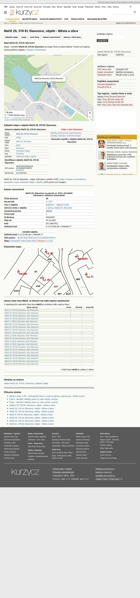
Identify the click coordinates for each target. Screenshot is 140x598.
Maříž (18, 145)
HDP (63, 443)
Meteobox (125, 2)
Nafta (69, 456)
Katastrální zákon (104, 75)
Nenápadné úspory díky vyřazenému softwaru (118, 168)
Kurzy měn (38, 7)
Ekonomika (56, 443)
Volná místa (38, 443)
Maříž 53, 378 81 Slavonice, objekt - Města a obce (31, 411)
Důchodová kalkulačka (12, 440)
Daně (78, 458)
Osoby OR (120, 97)
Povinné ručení (9, 458)
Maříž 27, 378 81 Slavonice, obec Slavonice (21, 310)
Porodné (41, 453)
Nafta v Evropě (57, 458)
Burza (54, 437)
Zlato (54, 7)
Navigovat (20, 170)
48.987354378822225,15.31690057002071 (36, 238)
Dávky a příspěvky (35, 450)
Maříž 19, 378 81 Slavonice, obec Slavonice (21, 353)
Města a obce (81, 437)
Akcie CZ (19, 7)
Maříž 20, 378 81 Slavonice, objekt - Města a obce (31, 408)
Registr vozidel (105, 440)
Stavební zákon (81, 455)
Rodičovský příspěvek (12, 449)
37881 (18, 138)
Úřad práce (32, 446)
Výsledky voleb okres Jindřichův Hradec (65, 136)
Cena (107, 437)
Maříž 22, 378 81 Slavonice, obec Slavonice (21, 327)
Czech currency (105, 455)
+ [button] (90, 113)
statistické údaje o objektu (31, 182)
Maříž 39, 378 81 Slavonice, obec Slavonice (21, 338)
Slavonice (20, 148)
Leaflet (7, 120)
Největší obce (29, 19)
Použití (99, 479)
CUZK (66, 205)
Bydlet (131, 2)
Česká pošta (77, 19)
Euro (38, 440)
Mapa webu (109, 448)
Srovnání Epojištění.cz (106, 84)
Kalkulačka (89, 7)
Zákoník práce (81, 452)
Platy (43, 446)
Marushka (31, 241)
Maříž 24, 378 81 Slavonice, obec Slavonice (21, 347)
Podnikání (80, 434)
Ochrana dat (58, 469)
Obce (104, 105)
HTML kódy (114, 479)
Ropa (54, 456)
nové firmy (34, 37)
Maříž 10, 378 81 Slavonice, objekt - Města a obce (31, 421)
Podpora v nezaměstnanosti (38, 456)
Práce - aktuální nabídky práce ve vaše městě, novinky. (33, 399)
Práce (104, 7)
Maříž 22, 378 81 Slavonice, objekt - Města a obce (31, 418)
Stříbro (70, 453)
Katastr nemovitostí (105, 72)
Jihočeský (20, 154)
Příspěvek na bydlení (11, 446)
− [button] (90, 117)
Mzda (39, 446)
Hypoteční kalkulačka (11, 455)
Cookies (68, 469)
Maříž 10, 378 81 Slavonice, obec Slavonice (21, 361)
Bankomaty (39, 434)
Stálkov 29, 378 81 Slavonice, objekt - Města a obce (32, 405)
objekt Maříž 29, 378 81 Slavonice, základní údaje (26, 383)
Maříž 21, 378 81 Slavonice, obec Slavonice (21, 330)
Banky (30, 434)
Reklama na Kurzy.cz (105, 469)
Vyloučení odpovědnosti (63, 472)
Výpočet (17, 434)
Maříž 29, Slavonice (23, 141)
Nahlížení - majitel (54, 205)
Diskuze (116, 7)
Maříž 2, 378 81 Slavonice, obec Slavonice (21, 336)
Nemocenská (32, 453)
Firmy (106, 97)
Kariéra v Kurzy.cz (104, 472)
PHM (59, 456)
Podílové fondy (65, 440)
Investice (55, 434)
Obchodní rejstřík (103, 2)
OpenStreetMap (17, 120)
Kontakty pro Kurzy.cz (105, 475)
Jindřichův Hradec (23, 151)
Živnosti (112, 97)
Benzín (64, 456)
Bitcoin (59, 7)
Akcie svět (28, 7)
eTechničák (110, 442)
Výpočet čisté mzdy (11, 437)
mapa (23, 37)
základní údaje (11, 37)
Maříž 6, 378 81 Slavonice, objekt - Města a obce (31, 414)
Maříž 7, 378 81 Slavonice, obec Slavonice (21, 321)
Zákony (97, 7)
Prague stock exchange (108, 458)
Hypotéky (67, 7)
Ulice (109, 105)
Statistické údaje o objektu (26, 156)
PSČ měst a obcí (104, 69)
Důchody (31, 459)
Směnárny (31, 440)
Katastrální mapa (18, 241)
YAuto (119, 2)
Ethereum (71, 446)
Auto (101, 437)
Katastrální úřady (82, 443)
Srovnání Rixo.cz (104, 87)
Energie (81, 7)
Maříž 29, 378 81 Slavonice (34, 23)
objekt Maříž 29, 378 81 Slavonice (114, 52)
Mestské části (127, 105)
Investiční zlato (61, 453)
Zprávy (12, 7)
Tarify (74, 7)
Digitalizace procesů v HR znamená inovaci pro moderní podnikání (121, 158)
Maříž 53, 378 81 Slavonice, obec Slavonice (21, 313)
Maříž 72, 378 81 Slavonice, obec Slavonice (21, 316)
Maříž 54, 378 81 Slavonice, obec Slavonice (21, 319)
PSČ (66, 19)
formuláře (84, 458)
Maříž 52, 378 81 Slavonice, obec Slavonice (21, 355)
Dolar (43, 440)
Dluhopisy (55, 440)
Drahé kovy (56, 449)
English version (106, 452)
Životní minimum (10, 452)
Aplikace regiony (105, 66)
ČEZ (59, 437)
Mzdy (67, 443)
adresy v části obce (72, 37)
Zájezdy (112, 2)
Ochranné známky (82, 446)
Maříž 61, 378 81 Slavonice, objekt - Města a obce (31, 424)
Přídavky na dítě (10, 443)
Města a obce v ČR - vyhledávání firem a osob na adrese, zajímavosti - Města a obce (47, 396)
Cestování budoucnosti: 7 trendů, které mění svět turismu (122, 148)
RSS (105, 479)
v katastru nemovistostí (35, 50)
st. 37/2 (49, 201)
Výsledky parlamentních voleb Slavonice (65, 133)
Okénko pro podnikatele (108, 137)
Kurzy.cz (6, 23)
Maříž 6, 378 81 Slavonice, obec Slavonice (21, 341)
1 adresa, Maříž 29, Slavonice (59, 208)
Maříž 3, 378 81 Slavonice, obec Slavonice (21, 344)
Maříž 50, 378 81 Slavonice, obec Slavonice (21, 324)
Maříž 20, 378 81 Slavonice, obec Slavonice (21, 358)
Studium (137, 2)
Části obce (116, 105)
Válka (109, 7)
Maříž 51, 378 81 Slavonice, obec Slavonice (21, 333)
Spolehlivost (113, 437)
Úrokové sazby (33, 437)
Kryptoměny (56, 446)
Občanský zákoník (82, 449)
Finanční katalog (106, 445)
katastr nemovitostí (51, 37)
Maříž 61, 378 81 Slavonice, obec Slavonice (21, 364)
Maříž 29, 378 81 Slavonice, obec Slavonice (21, 350)
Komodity (46, 7)
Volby (102, 448)
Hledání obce (12, 19)
